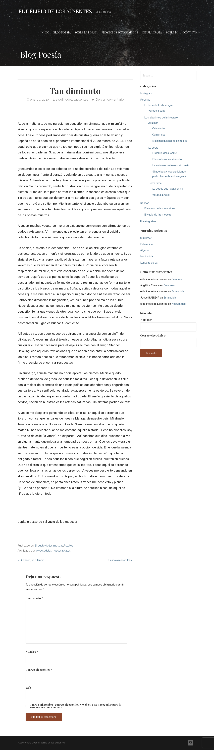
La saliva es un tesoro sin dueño (171, 165)
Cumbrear (145, 238)
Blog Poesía (62, 32)
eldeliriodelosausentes (72, 99)
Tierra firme (155, 183)
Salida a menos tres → (122, 560)
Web (28, 687)
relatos (66, 550)
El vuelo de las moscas (49, 545)
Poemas (145, 99)
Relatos (68, 545)
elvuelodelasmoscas (49, 550)
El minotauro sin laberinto (167, 159)
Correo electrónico (39, 669)
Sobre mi (172, 32)
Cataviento (158, 128)
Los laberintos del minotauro (161, 117)
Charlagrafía (152, 32)
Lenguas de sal (149, 262)
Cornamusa (158, 134)
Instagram (146, 93)
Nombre (32, 651)
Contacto (189, 32)
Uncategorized (148, 221)
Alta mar (153, 122)
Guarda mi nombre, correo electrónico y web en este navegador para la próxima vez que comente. (75, 706)
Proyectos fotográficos (119, 32)
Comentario (34, 598)
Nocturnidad (147, 256)
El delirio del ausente (164, 153)
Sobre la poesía (86, 32)
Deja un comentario (110, 99)
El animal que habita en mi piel (169, 140)
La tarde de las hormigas (158, 105)
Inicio (44, 32)
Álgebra (144, 250)
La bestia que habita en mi (167, 188)
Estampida (146, 244)
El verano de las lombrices (159, 208)
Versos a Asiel (161, 194)
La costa (153, 147)
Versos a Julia (156, 110)
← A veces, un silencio (31, 560)
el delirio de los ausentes (55, 11)
